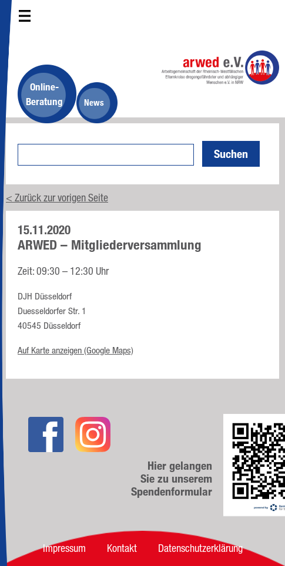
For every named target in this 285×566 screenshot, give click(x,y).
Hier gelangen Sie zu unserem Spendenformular (171, 478)
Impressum (64, 547)
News (94, 102)
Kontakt (122, 547)
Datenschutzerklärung (200, 547)
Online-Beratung (44, 93)
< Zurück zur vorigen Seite (57, 197)
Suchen (231, 154)
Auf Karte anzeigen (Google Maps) (75, 350)
